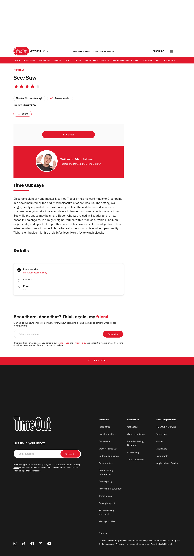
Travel (78, 61)
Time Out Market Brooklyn (97, 61)
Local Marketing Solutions (135, 444)
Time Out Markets (103, 52)
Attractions (169, 61)
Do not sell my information (106, 473)
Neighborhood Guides (167, 463)
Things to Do (29, 61)
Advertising (133, 452)
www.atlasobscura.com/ (35, 273)
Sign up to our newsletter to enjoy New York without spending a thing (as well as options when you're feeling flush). (64, 324)
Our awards (104, 442)
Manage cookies (107, 522)
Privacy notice (106, 463)
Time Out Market (135, 460)
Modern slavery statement (106, 513)
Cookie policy (105, 482)
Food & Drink (44, 61)
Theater (68, 61)
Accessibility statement (110, 489)
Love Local (148, 61)
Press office (104, 427)
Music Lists (161, 449)
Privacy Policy (80, 343)
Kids (158, 61)
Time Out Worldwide (166, 427)
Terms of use (105, 496)
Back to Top (97, 360)
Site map (103, 534)
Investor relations (107, 434)
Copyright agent (107, 503)
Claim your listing (136, 434)
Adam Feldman (84, 159)
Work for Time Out (108, 449)
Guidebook (161, 434)
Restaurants (162, 456)
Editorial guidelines (109, 456)
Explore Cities (81, 52)
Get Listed (132, 427)
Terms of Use (63, 343)
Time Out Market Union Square (125, 61)
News (17, 61)
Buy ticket (68, 135)
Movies (159, 442)
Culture (57, 61)
